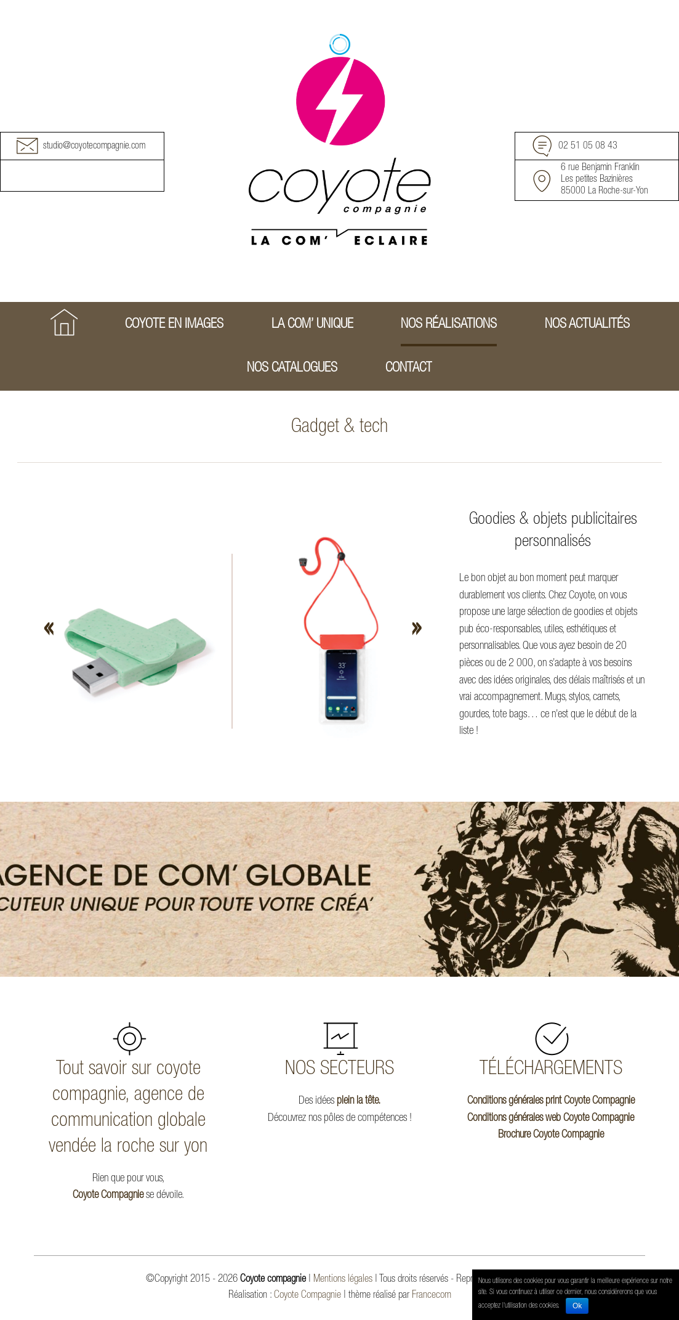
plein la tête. (358, 1101)
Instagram (47, 173)
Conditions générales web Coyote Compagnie (550, 1118)
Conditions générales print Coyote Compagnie (551, 1101)
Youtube (69, 173)
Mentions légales (342, 1279)
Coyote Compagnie (108, 1195)
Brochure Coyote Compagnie (551, 1135)
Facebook (26, 173)
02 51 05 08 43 (587, 147)
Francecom (431, 1295)
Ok (577, 1306)
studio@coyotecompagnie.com (94, 147)
